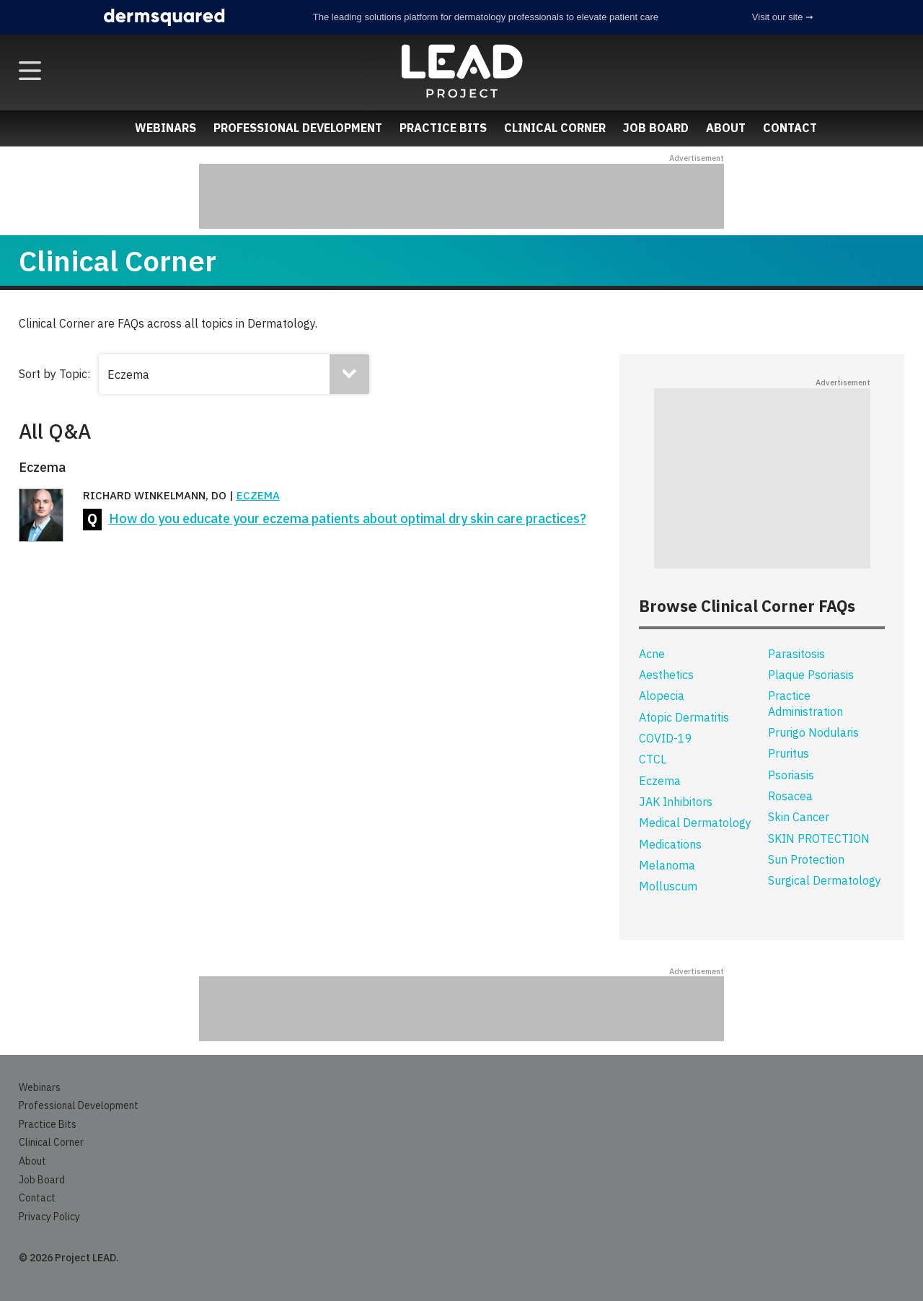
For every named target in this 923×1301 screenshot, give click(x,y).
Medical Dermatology (695, 822)
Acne (652, 654)
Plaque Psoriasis (811, 674)
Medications (670, 844)
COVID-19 (665, 738)
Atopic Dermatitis (684, 717)
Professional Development (297, 128)
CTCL (652, 759)
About (726, 128)
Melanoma (667, 865)
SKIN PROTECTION (819, 838)
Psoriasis (791, 775)
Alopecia (661, 695)
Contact (790, 128)
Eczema (258, 495)
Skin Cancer (798, 817)
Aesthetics (666, 674)
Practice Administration (805, 703)
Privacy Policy (49, 1216)
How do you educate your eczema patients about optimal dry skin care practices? (347, 518)
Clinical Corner (555, 128)
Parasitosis (796, 654)
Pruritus (788, 753)
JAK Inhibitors (675, 801)
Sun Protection (806, 859)
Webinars (165, 128)
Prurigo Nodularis (813, 732)
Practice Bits (443, 128)
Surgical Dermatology (824, 880)
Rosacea (790, 796)
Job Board (656, 128)
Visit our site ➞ (782, 17)
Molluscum (668, 886)
